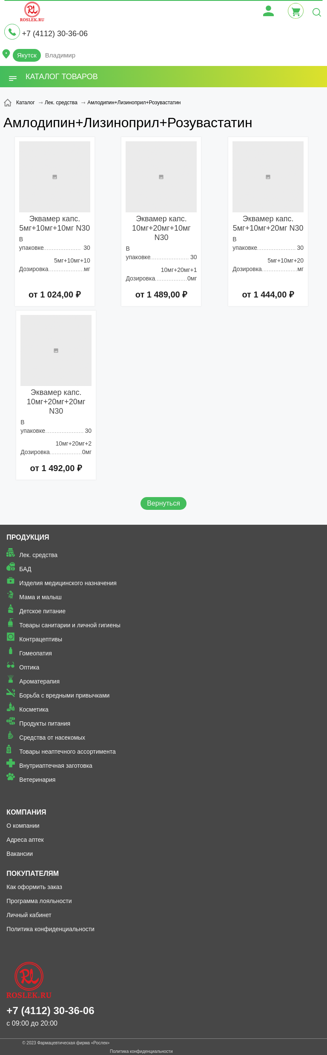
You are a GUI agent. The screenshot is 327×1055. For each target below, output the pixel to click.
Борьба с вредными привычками (64, 695)
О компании (22, 825)
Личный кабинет (28, 915)
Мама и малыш (40, 597)
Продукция (27, 537)
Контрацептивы (40, 639)
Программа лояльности (39, 901)
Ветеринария (37, 779)
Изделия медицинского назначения (68, 583)
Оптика (29, 667)
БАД (25, 569)
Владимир (60, 55)
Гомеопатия (35, 653)
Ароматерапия (39, 681)
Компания (26, 812)
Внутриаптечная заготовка (55, 765)
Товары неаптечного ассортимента (67, 751)
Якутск (27, 55)
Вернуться (163, 503)
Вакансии (19, 853)
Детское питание (42, 611)
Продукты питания (44, 723)
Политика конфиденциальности (50, 929)
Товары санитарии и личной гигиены (69, 625)
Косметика (33, 709)
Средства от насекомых (52, 737)
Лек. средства (38, 555)
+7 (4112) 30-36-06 (55, 33)
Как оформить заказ (34, 886)
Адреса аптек (24, 839)
